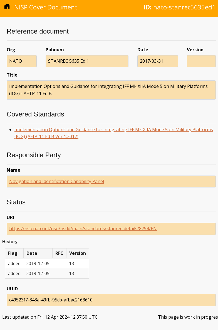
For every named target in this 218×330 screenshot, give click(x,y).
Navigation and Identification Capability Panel (56, 181)
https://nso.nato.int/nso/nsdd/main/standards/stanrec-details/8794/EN (83, 228)
